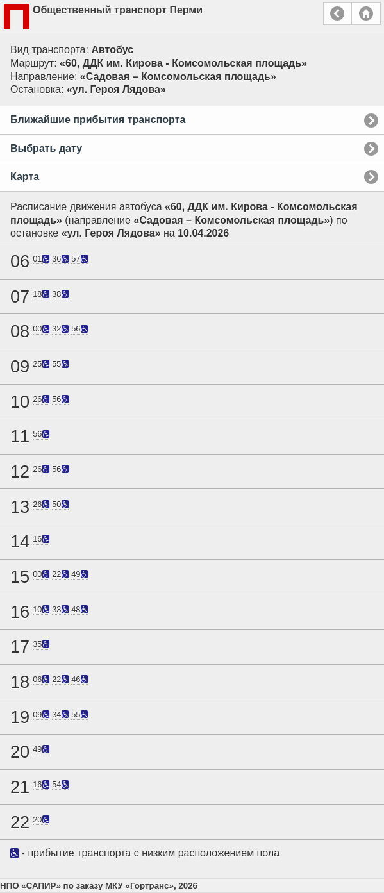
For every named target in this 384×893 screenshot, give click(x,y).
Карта (24, 176)
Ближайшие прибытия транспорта (97, 119)
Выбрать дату (46, 148)
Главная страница (366, 13)
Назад (337, 13)
